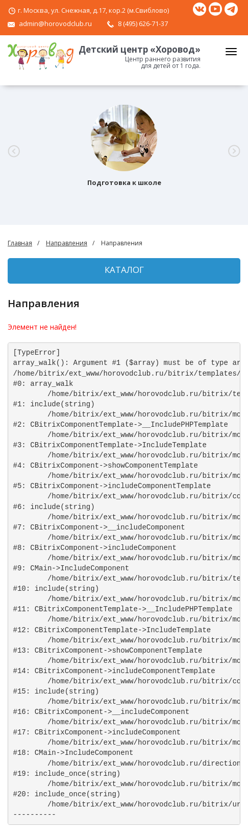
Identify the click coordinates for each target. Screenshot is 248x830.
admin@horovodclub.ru (55, 23)
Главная (20, 243)
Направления (66, 243)
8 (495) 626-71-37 (143, 23)
